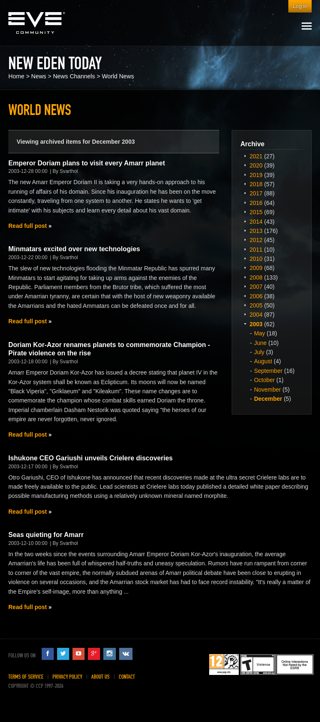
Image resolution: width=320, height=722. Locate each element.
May (259, 333)
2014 (256, 221)
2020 (256, 165)
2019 (256, 175)
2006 (256, 296)
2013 (256, 230)
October (264, 380)
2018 (256, 184)
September (268, 370)
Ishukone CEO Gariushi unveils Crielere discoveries (90, 458)
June (260, 343)
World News (118, 76)
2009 (256, 268)
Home (16, 76)
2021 (256, 156)
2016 (256, 203)
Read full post (27, 225)
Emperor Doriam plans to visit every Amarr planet (86, 163)
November (267, 389)
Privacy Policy (67, 676)
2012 (256, 240)
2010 (256, 258)
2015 (256, 212)
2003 (256, 324)
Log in (300, 6)
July (259, 352)
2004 (256, 314)
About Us (100, 676)
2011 (256, 249)
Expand (245, 155)
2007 (256, 286)
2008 (256, 277)
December (268, 398)
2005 (256, 305)
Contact (127, 676)
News (38, 76)
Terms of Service (25, 676)
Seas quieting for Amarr (46, 534)
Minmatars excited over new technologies (74, 248)
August (263, 361)
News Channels (74, 76)
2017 (256, 193)
